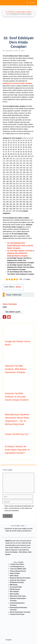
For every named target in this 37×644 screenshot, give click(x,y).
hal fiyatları (14, 539)
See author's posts (12, 298)
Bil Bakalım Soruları (17, 569)
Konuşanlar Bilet (16, 574)
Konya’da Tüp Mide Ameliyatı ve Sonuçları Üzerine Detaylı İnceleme (16, 383)
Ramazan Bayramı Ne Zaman (20, 565)
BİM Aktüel (13, 571)
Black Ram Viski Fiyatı (18, 583)
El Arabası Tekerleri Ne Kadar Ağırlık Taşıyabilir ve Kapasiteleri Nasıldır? (17, 436)
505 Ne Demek (15, 576)
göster (18, 273)
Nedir (3, 639)
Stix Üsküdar (14, 578)
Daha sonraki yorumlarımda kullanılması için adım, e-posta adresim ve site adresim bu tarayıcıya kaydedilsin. (19, 495)
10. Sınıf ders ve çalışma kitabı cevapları (18, 12)
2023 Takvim (14, 562)
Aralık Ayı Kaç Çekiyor (18, 567)
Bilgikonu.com (10, 527)
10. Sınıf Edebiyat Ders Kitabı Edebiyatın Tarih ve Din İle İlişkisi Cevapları (20, 232)
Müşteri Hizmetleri (26, 642)
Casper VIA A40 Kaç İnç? (17, 421)
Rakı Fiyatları (14, 580)
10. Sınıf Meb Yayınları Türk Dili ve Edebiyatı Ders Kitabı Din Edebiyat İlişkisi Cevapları (20, 239)
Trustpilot (8, 626)
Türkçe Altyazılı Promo (18, 558)
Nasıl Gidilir (10, 639)
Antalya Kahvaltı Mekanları (11, 642)
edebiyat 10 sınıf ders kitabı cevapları (17, 70)
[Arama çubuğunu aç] (27, 2)
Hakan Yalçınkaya (10, 291)
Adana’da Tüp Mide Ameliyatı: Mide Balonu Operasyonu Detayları (15, 355)
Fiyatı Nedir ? (18, 639)
